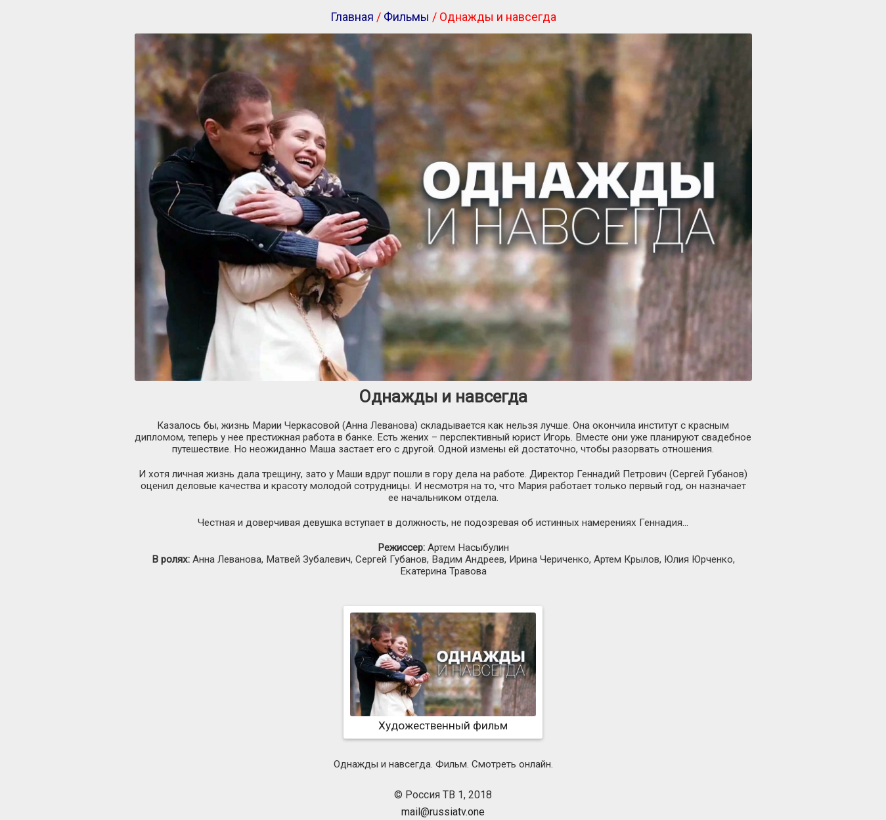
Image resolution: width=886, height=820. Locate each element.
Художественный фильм (443, 719)
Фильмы (407, 17)
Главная (352, 17)
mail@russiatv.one (443, 812)
